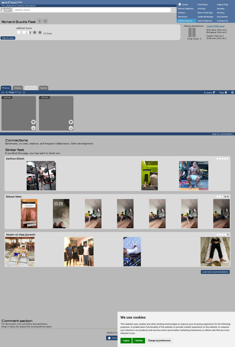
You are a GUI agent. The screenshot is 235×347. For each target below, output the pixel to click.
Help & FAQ (222, 4)
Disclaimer (222, 16)
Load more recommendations (215, 272)
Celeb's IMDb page (216, 26)
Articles (201, 8)
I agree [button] (126, 340)
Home (185, 4)
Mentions (182, 16)
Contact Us (222, 20)
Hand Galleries (205, 20)
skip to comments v (223, 134)
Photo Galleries (185, 8)
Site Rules (203, 4)
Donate (220, 8)
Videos (181, 12)
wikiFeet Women (185, 20)
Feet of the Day (205, 12)
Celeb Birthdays (205, 16)
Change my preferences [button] (159, 340)
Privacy (221, 12)
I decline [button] (139, 340)
